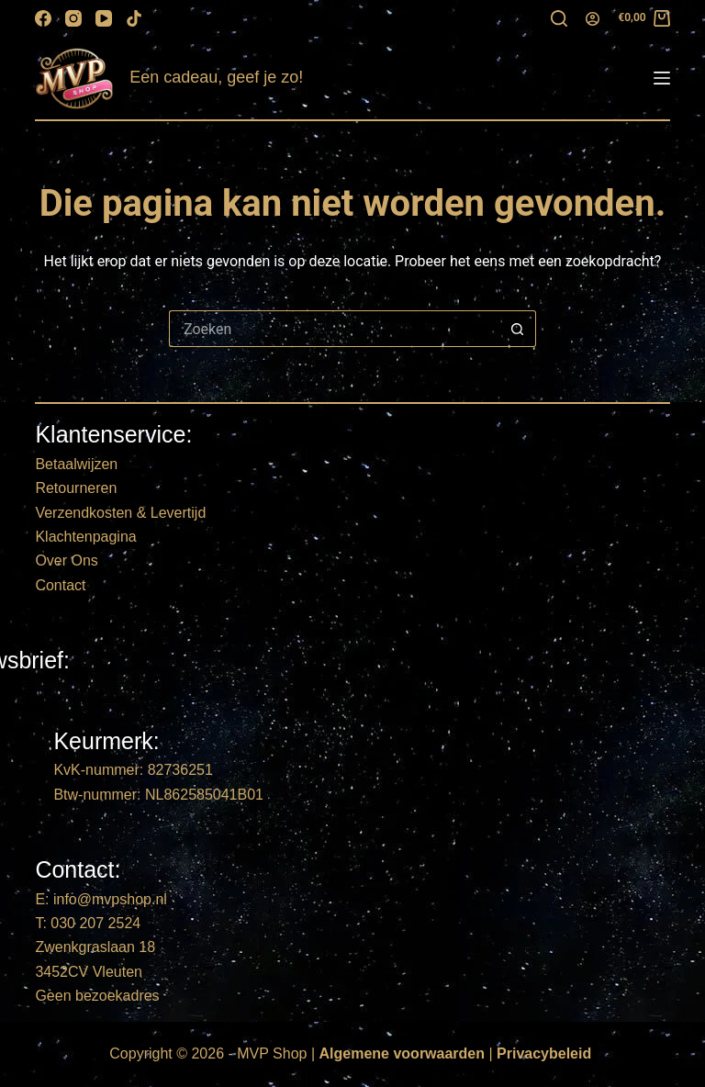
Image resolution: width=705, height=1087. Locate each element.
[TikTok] (134, 18)
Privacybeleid (544, 1053)
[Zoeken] (559, 18)
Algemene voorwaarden (402, 1053)
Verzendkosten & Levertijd (120, 513)
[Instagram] (73, 18)
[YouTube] (103, 18)
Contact (60, 585)
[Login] (592, 19)
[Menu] (662, 78)
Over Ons (66, 560)
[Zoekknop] (517, 328)
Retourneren (76, 488)
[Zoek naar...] (334, 328)
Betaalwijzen (76, 464)
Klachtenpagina (85, 536)
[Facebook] (43, 18)
